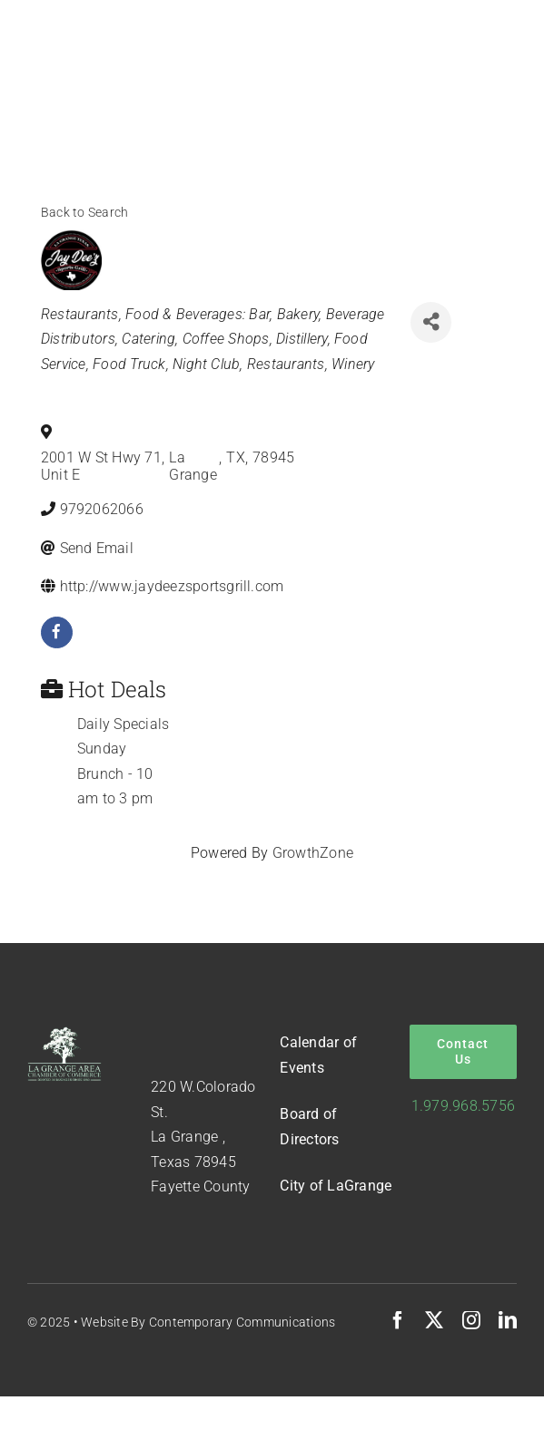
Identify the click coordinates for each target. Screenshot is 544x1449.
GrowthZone (312, 852)
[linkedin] (508, 1320)
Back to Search (84, 212)
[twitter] (434, 1320)
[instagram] (471, 1320)
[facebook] (57, 632)
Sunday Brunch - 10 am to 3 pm (115, 773)
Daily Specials (123, 724)
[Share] (430, 322)
